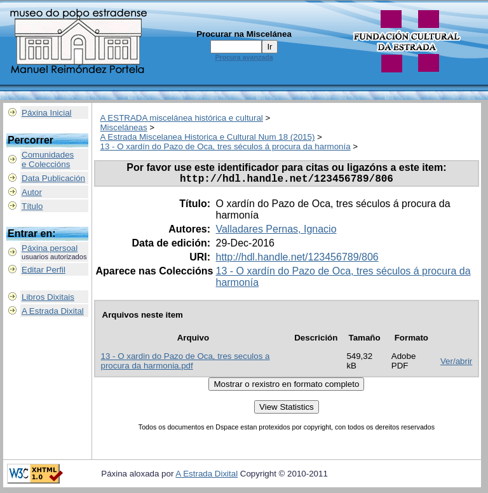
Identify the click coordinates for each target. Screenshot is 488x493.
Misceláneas (123, 127)
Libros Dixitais (48, 297)
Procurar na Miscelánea (244, 34)
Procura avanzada (244, 57)
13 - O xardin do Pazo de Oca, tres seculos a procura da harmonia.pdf (185, 363)
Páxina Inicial (47, 113)
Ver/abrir (456, 363)
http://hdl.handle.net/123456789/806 (296, 259)
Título (32, 206)
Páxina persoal (50, 248)
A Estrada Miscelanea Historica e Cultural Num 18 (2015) (207, 137)
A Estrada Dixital (53, 311)
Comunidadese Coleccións (48, 159)
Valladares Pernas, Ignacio (275, 231)
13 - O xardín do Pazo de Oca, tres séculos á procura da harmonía (225, 146)
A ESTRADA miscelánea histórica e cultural (181, 118)
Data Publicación (53, 178)
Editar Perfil (43, 269)
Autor (32, 192)
